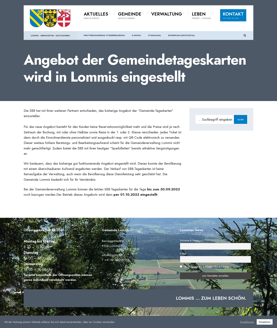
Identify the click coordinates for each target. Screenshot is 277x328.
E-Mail (183, 253)
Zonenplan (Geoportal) (181, 35)
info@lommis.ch (112, 255)
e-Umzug (136, 35)
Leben (201, 15)
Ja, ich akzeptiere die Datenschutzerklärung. (207, 266)
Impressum (123, 315)
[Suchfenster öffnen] (245, 35)
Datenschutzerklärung (148, 315)
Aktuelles (96, 15)
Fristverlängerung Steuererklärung (104, 35)
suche (240, 119)
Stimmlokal (154, 35)
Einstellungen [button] (247, 322)
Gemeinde (129, 15)
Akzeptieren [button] (264, 322)
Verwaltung (166, 14)
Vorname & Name (189, 240)
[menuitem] (99, 15)
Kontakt (233, 15)
